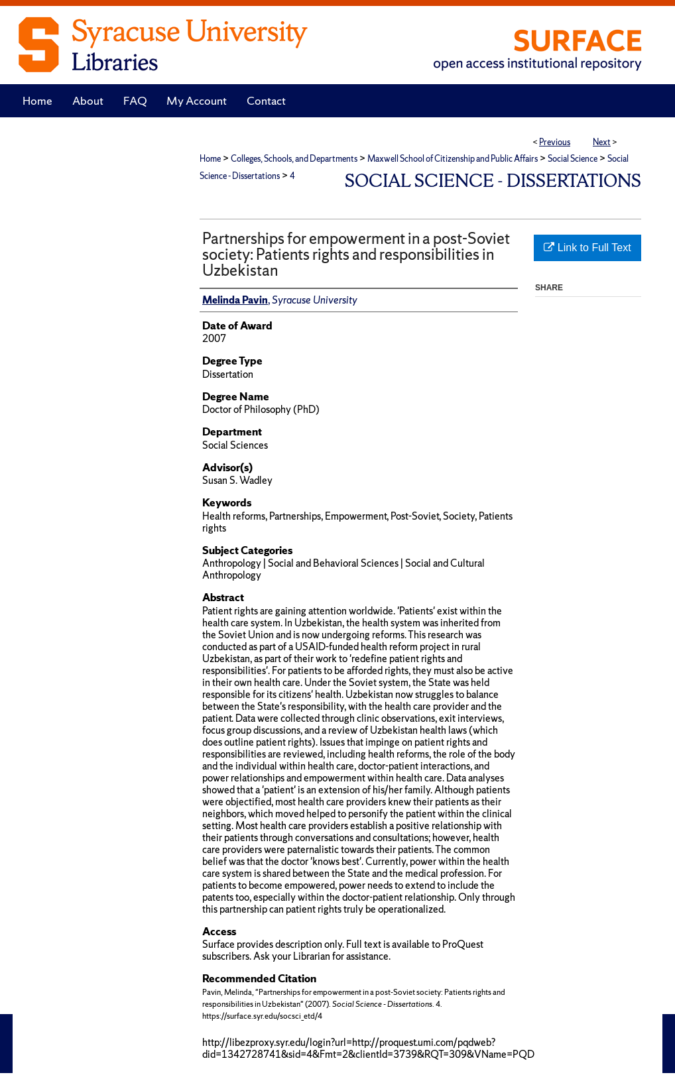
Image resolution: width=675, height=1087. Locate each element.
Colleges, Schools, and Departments (294, 158)
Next (602, 142)
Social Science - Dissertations (493, 180)
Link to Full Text (587, 247)
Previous (554, 142)
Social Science (572, 158)
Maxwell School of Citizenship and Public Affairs (452, 158)
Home (210, 158)
